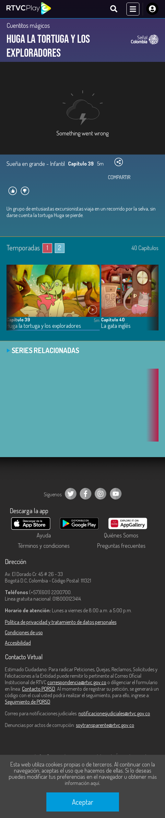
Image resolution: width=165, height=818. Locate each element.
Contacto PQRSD (38, 689)
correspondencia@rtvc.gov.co (76, 682)
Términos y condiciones (44, 545)
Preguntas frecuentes (121, 545)
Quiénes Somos (121, 535)
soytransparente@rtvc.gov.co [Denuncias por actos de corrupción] (105, 725)
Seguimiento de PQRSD (27, 701)
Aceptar (82, 801)
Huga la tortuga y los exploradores (43, 325)
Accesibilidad (18, 642)
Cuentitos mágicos (28, 25)
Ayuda (44, 535)
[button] (150, 302)
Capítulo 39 (18, 319)
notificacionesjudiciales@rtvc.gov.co (114, 713)
